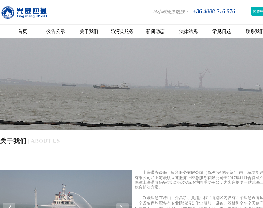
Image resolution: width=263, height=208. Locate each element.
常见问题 (221, 31)
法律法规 (188, 31)
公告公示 (55, 31)
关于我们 (89, 31)
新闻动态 (155, 31)
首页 (22, 31)
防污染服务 (122, 31)
